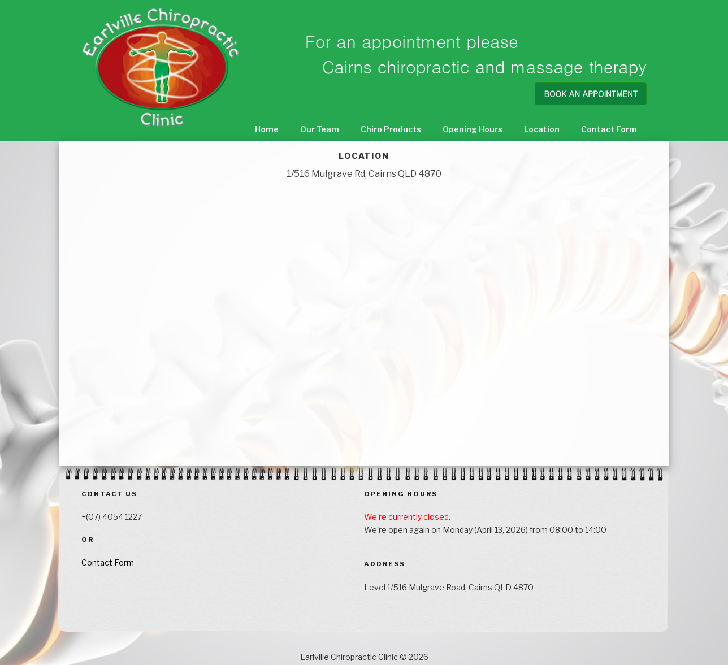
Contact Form (609, 129)
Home (267, 129)
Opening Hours (472, 129)
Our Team (319, 129)
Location (542, 129)
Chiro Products (391, 129)
